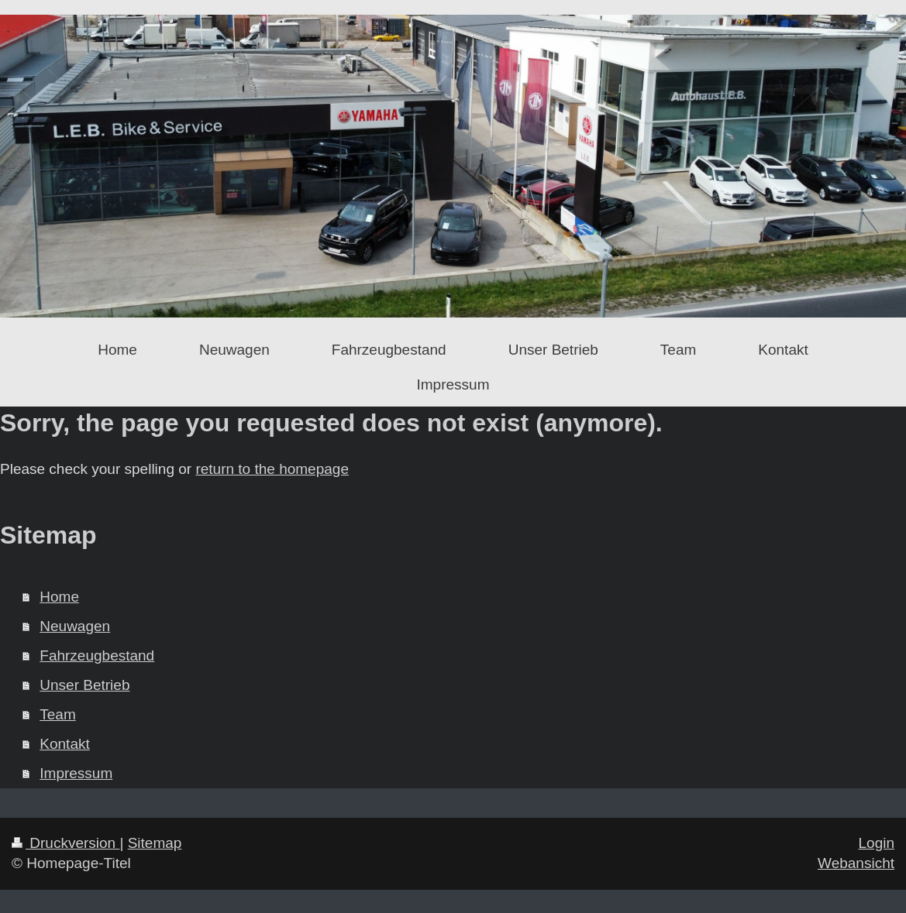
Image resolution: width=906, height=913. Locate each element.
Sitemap (155, 843)
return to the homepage (272, 469)
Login (877, 843)
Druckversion (65, 843)
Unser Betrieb (84, 685)
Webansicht (856, 863)
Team (57, 714)
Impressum (76, 773)
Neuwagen (75, 626)
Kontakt (64, 744)
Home (59, 597)
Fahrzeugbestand (97, 655)
